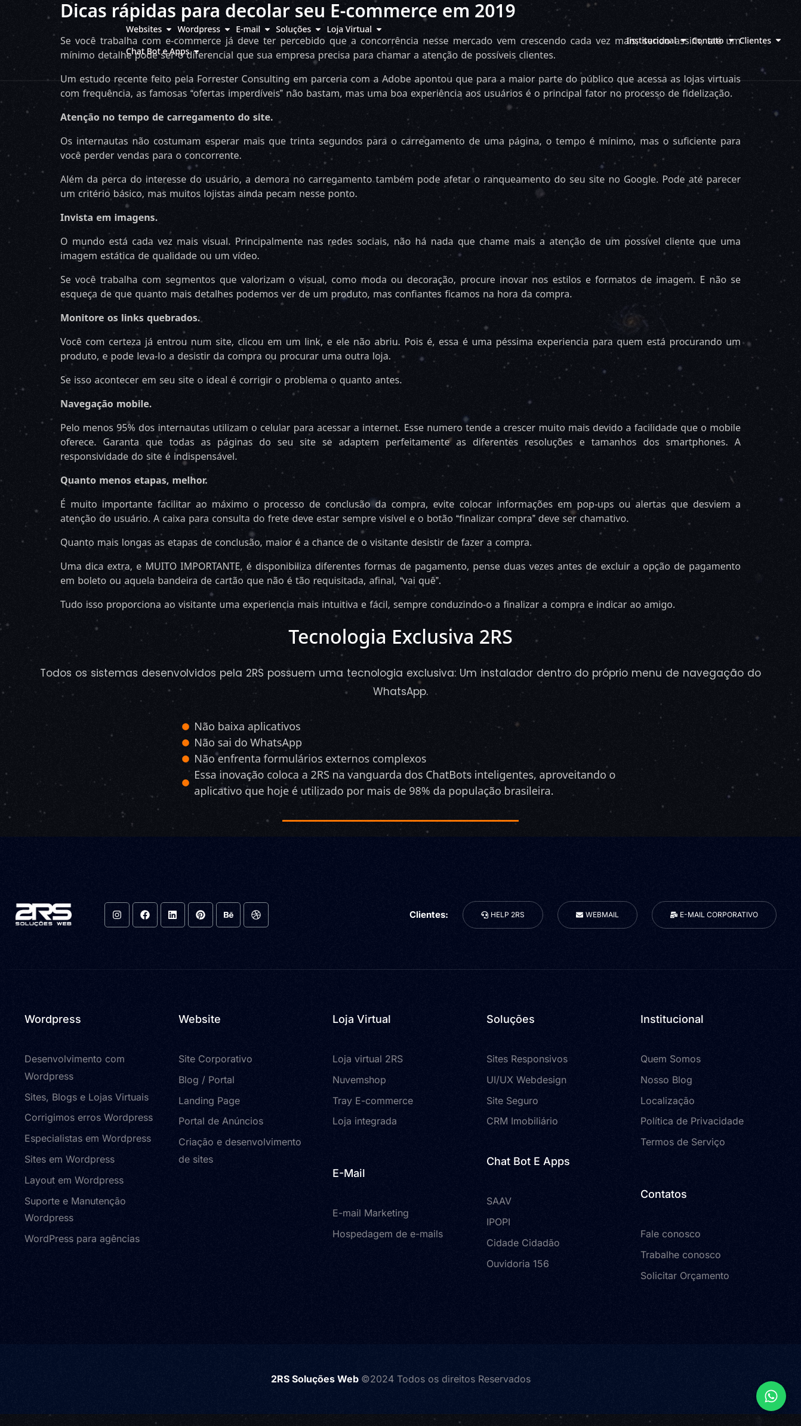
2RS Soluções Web (316, 1379)
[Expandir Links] (771, 1396)
